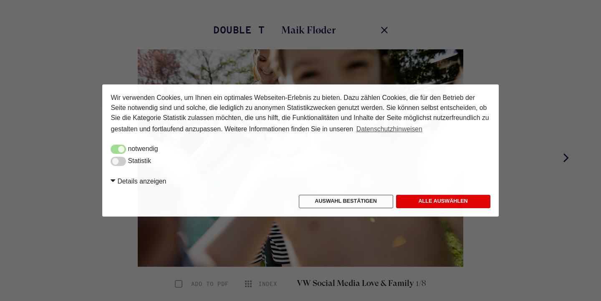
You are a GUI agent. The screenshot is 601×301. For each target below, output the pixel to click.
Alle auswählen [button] (442, 201)
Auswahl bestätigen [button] (346, 201)
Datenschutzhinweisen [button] (389, 129)
